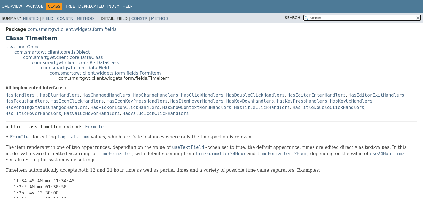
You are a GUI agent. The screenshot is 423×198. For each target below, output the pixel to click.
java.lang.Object (23, 47)
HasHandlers (20, 95)
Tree (70, 6)
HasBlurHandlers (60, 95)
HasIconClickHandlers (77, 101)
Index (113, 6)
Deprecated (91, 6)
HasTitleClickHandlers (262, 107)
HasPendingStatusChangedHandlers (47, 107)
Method (85, 18)
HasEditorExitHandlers (376, 95)
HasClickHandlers (202, 95)
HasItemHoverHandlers (197, 101)
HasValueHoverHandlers (92, 113)
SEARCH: (293, 17)
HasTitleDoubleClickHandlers (328, 107)
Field (47, 18)
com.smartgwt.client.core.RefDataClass (75, 62)
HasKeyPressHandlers (302, 101)
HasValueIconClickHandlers (156, 113)
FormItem (95, 126)
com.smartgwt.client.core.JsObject (52, 52)
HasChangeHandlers (155, 95)
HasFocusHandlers (27, 101)
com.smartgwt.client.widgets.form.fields (72, 29)
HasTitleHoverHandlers (33, 113)
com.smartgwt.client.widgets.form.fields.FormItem (105, 73)
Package (35, 6)
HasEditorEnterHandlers (317, 95)
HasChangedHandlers (106, 95)
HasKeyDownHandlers (250, 101)
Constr (65, 18)
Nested (31, 18)
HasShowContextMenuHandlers (196, 107)
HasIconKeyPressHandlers (137, 101)
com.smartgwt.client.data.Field (75, 67)
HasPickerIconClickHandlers (125, 107)
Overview (12, 6)
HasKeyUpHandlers (351, 101)
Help (127, 6)
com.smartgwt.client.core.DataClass (63, 57)
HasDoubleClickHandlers (255, 95)
